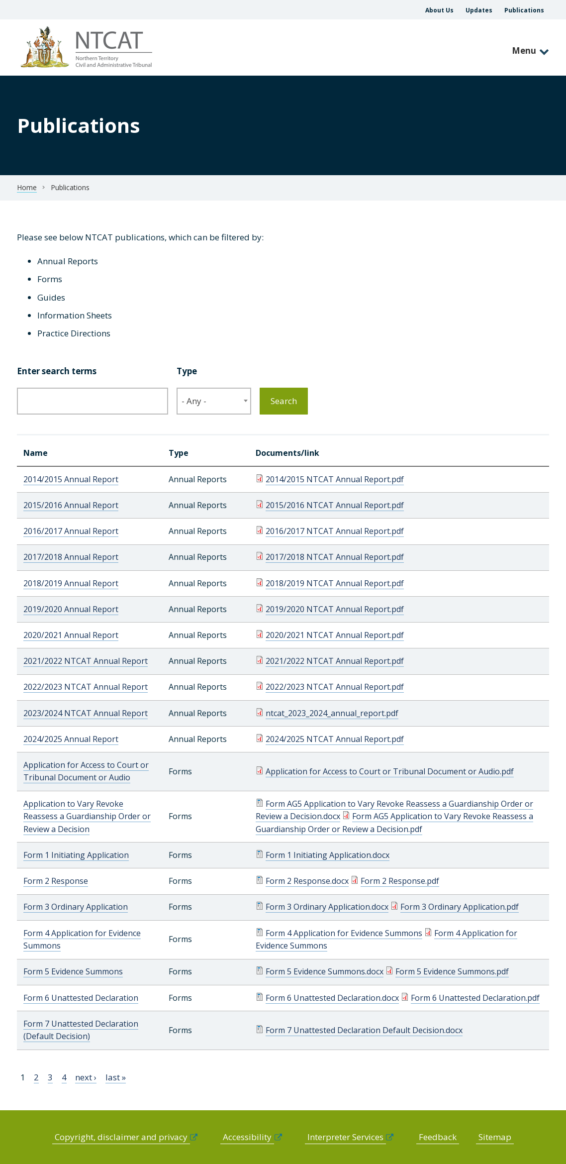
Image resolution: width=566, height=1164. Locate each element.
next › (85, 1077)
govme (88, 47)
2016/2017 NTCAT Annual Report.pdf (335, 531)
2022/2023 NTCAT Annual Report (85, 686)
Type (187, 371)
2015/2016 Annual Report (70, 505)
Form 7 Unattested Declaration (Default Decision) (80, 1030)
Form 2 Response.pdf (400, 880)
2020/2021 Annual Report (70, 635)
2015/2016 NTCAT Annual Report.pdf (335, 505)
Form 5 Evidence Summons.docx (324, 971)
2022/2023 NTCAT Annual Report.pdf (335, 686)
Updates (479, 10)
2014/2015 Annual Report (70, 479)
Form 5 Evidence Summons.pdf (452, 971)
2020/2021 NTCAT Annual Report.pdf (335, 635)
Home (27, 187)
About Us (439, 10)
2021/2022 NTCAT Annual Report (85, 660)
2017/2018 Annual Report (70, 556)
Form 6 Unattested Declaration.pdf (475, 997)
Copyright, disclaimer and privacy (121, 1137)
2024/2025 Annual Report (70, 739)
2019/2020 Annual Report (70, 609)
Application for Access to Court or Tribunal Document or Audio (86, 771)
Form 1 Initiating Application (76, 854)
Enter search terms (56, 371)
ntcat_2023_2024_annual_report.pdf (332, 713)
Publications (524, 10)
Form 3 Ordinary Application (75, 906)
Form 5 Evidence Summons (73, 971)
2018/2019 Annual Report (70, 583)
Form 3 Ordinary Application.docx (327, 906)
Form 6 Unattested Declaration (80, 997)
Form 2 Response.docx (307, 880)
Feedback (438, 1137)
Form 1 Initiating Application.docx (327, 854)
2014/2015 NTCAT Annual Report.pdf (335, 479)
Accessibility (247, 1137)
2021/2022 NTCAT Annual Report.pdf (335, 660)
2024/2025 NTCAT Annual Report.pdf (335, 739)
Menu (524, 50)
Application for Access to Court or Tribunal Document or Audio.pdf (390, 771)
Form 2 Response (55, 880)
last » (115, 1077)
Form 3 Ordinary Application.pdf (459, 906)
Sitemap (494, 1137)
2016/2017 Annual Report (70, 531)
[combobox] (214, 401)
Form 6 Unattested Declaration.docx (332, 997)
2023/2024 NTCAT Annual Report (85, 713)
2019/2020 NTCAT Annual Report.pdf (335, 609)
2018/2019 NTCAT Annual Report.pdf (335, 583)
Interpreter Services (345, 1137)
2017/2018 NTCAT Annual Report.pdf (335, 556)
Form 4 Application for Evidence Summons (344, 933)
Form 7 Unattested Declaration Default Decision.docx (364, 1030)
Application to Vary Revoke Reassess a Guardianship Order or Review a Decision (87, 816)
